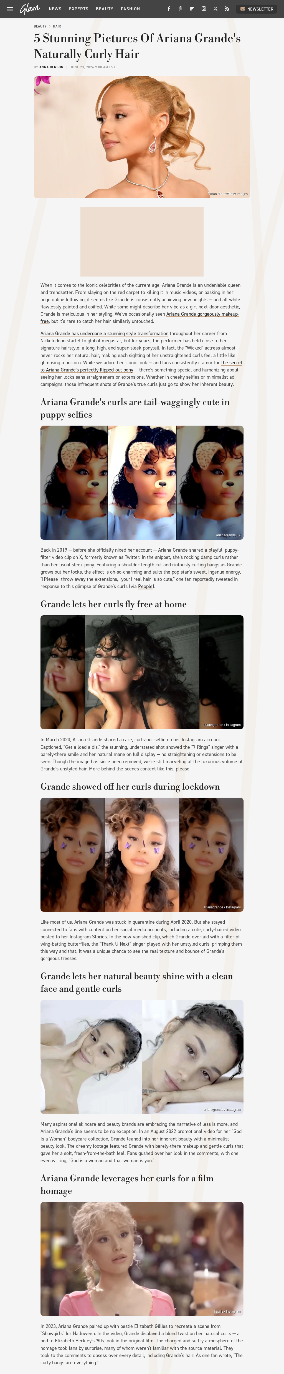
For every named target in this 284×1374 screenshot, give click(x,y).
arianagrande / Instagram (222, 1109)
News (55, 9)
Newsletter (256, 9)
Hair (57, 26)
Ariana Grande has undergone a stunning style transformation (104, 333)
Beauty (104, 9)
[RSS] (227, 10)
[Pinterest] (181, 10)
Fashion (130, 9)
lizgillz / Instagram (227, 1311)
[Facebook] (169, 10)
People (145, 586)
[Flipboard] (192, 10)
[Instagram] (204, 10)
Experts (78, 9)
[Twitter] (215, 10)
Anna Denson (51, 67)
